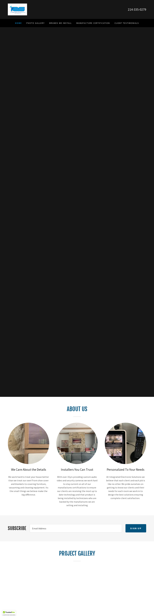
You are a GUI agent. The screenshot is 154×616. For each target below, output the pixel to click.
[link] (17, 9)
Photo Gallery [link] (35, 23)
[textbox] (76, 528)
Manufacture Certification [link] (93, 23)
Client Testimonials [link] (127, 23)
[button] (9, 613)
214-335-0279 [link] (137, 9)
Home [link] (18, 23)
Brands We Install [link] (60, 23)
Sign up (135, 528)
